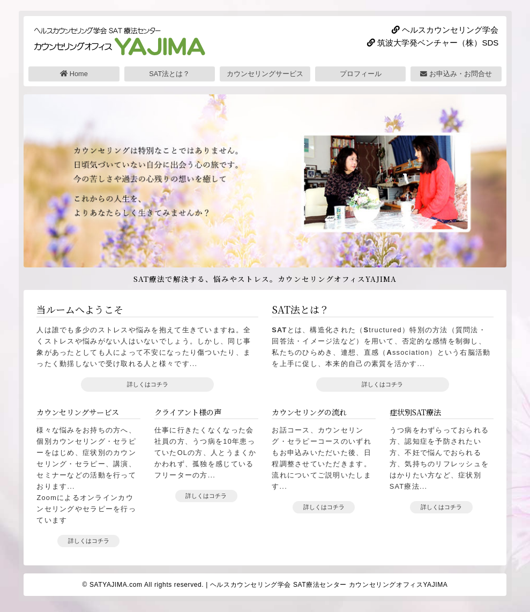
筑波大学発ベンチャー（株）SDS (432, 42)
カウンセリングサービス (265, 74)
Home (74, 74)
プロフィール (361, 74)
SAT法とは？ (169, 74)
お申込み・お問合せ (456, 74)
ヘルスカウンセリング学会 (445, 29)
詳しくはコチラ (147, 384)
